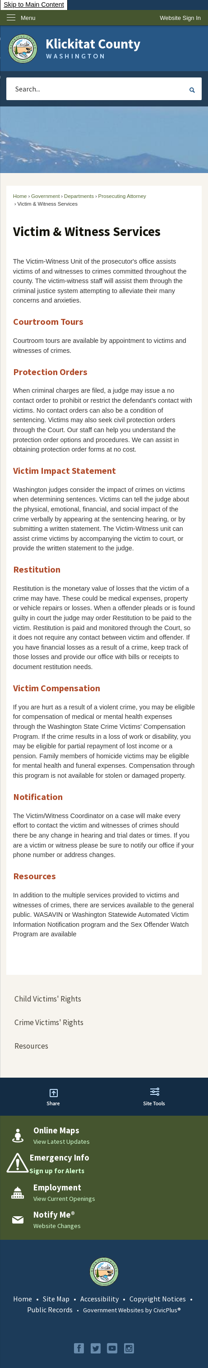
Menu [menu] (28, 17)
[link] (180, 18)
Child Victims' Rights (47, 999)
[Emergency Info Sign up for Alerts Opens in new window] (103, 1164)
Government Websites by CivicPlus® (132, 1310)
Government (45, 196)
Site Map (56, 1298)
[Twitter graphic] (96, 1348)
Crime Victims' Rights (48, 1022)
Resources (31, 1046)
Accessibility (99, 1298)
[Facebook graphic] (79, 1348)
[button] (192, 90)
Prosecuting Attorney (122, 196)
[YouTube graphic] (112, 1348)
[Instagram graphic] (129, 1348)
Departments (79, 196)
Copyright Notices (157, 1298)
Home (20, 196)
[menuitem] (103, 999)
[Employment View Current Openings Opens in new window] (103, 1192)
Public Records (50, 1309)
